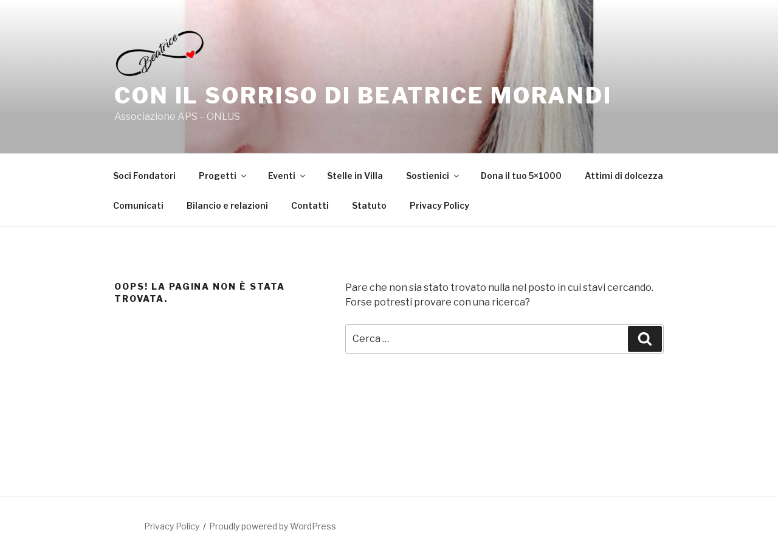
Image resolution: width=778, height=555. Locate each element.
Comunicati (138, 205)
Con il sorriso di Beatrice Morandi (363, 95)
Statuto (369, 205)
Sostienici (433, 175)
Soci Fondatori (144, 175)
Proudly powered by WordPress (272, 526)
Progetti (223, 175)
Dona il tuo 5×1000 (521, 175)
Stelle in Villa (355, 175)
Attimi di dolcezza (624, 175)
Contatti (310, 205)
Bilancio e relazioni (227, 205)
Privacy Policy (439, 205)
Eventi (287, 175)
